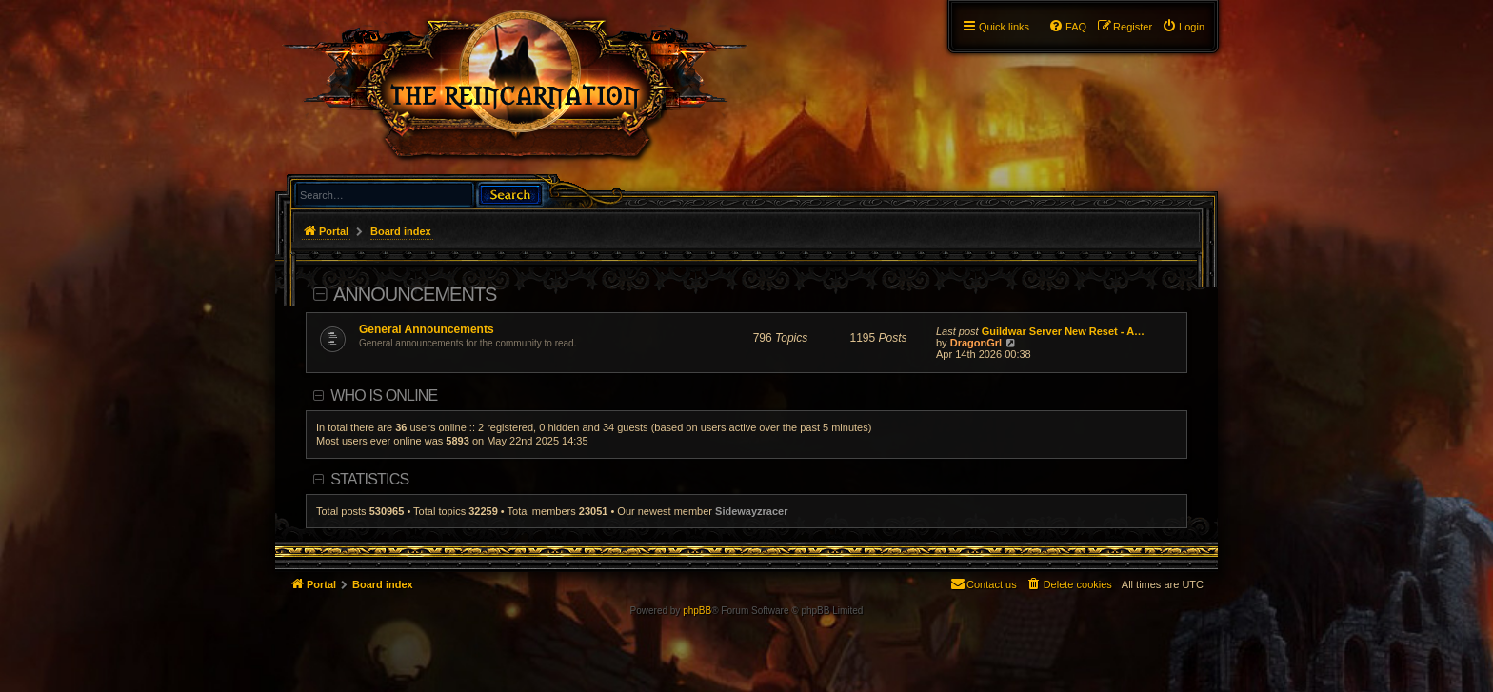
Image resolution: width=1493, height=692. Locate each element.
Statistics (369, 479)
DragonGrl (976, 342)
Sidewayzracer (751, 511)
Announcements (414, 294)
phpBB (697, 610)
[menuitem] (1183, 26)
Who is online (383, 395)
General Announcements (426, 329)
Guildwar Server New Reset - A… (1063, 331)
